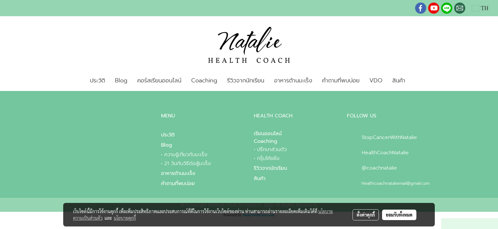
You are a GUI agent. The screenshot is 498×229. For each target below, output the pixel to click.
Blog (121, 80)
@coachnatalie (379, 168)
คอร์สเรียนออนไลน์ (159, 80)
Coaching (204, 80)
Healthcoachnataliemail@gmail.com (395, 183)
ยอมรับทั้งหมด (399, 215)
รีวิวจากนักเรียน (245, 80)
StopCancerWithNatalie (389, 137)
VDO (375, 80)
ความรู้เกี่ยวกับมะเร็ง (185, 154)
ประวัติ (97, 80)
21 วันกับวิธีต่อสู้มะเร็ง (187, 163)
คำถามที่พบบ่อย (341, 80)
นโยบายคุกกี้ (125, 218)
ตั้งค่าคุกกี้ (366, 215)
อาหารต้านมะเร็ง (293, 80)
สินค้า (398, 80)
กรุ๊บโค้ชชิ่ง (268, 158)
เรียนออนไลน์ (268, 133)
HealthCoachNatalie (385, 152)
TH (480, 8)
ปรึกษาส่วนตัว (272, 149)
